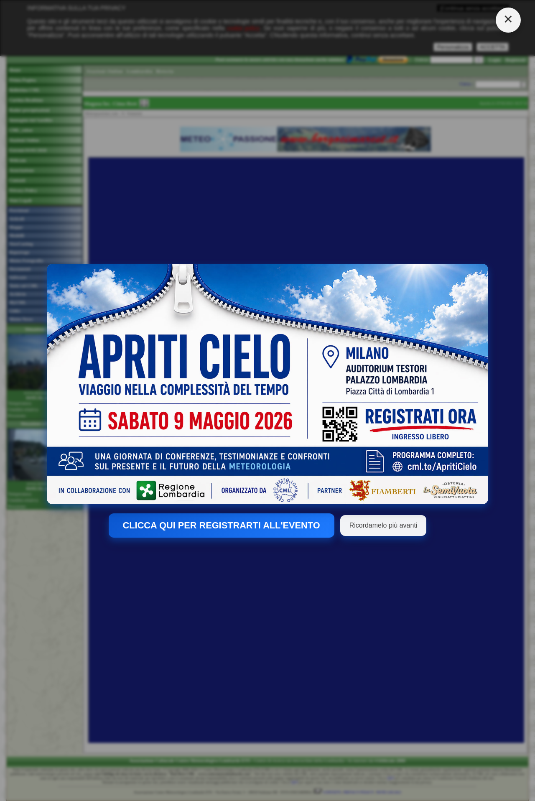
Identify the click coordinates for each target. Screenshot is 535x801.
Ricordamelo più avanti (383, 525)
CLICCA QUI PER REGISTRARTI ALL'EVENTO (221, 525)
